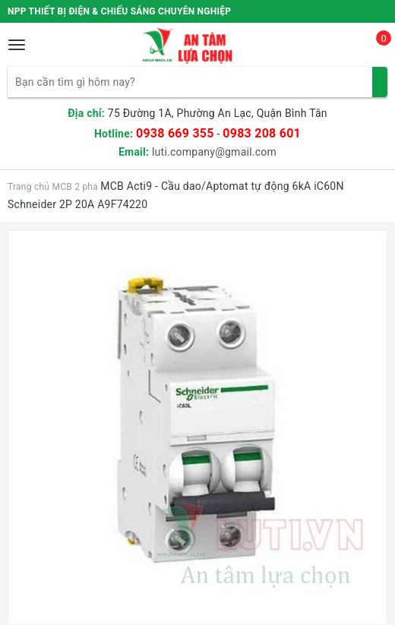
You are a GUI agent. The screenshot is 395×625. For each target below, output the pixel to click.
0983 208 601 (262, 133)
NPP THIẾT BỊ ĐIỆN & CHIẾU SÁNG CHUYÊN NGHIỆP (119, 11)
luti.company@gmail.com (214, 152)
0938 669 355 (175, 133)
